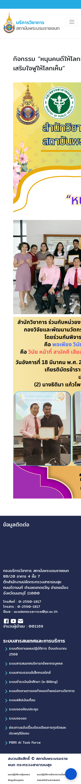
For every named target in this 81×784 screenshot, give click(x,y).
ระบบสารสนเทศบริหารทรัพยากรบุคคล (36, 663)
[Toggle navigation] (72, 22)
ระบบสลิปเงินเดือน (22, 700)
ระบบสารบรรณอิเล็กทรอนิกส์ (30, 672)
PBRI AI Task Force (25, 742)
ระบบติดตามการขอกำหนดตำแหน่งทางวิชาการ (42, 690)
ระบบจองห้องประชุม (23, 709)
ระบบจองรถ (18, 718)
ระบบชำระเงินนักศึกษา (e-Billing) (33, 681)
